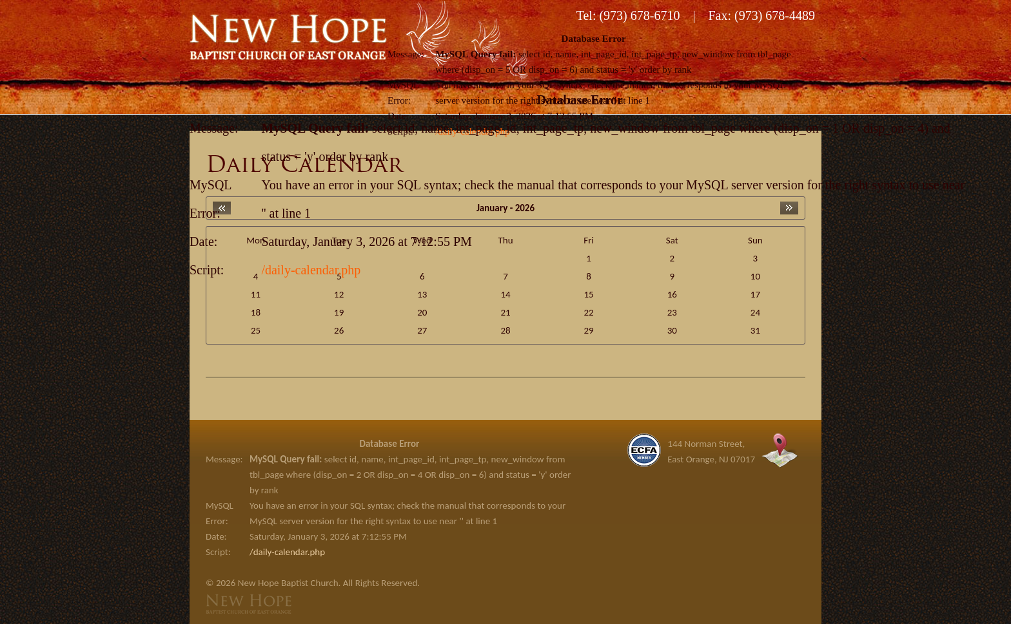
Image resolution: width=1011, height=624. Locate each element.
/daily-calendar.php (310, 270)
